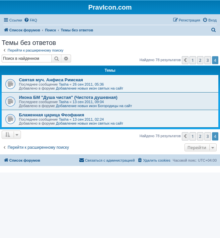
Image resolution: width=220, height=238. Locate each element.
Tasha (63, 84)
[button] (185, 60)
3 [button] (207, 60)
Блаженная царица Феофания (51, 114)
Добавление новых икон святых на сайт (89, 88)
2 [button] (200, 60)
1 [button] (192, 60)
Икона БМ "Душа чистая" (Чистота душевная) (68, 97)
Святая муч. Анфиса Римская (51, 79)
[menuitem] (30, 20)
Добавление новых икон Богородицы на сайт (94, 106)
